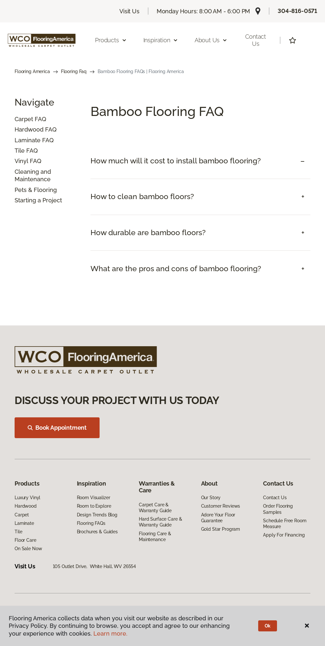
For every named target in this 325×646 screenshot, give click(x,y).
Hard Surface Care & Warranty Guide (160, 521)
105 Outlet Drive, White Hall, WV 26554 (94, 566)
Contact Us (255, 40)
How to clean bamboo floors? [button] (142, 196)
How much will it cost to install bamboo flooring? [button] (175, 161)
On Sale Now (28, 548)
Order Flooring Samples (278, 508)
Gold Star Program (220, 529)
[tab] (200, 161)
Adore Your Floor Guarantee (218, 517)
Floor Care (25, 540)
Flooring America (32, 71)
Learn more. (110, 633)
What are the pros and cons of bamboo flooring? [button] (175, 268)
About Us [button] (211, 40)
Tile (20, 150)
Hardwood (29, 129)
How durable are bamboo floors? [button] (148, 232)
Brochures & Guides (97, 531)
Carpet (24, 119)
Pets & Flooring (36, 189)
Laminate (28, 140)
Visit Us (129, 11)
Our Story (211, 497)
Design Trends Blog (97, 514)
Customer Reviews (220, 506)
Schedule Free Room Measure (284, 523)
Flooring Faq (74, 71)
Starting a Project (38, 200)
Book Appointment (57, 427)
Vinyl (21, 161)
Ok (268, 625)
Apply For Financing (284, 535)
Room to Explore (94, 506)
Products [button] (111, 40)
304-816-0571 (297, 10)
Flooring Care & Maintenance (155, 536)
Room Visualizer (93, 497)
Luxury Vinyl (27, 497)
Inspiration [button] (160, 40)
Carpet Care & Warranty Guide (155, 507)
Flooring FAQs (91, 523)
